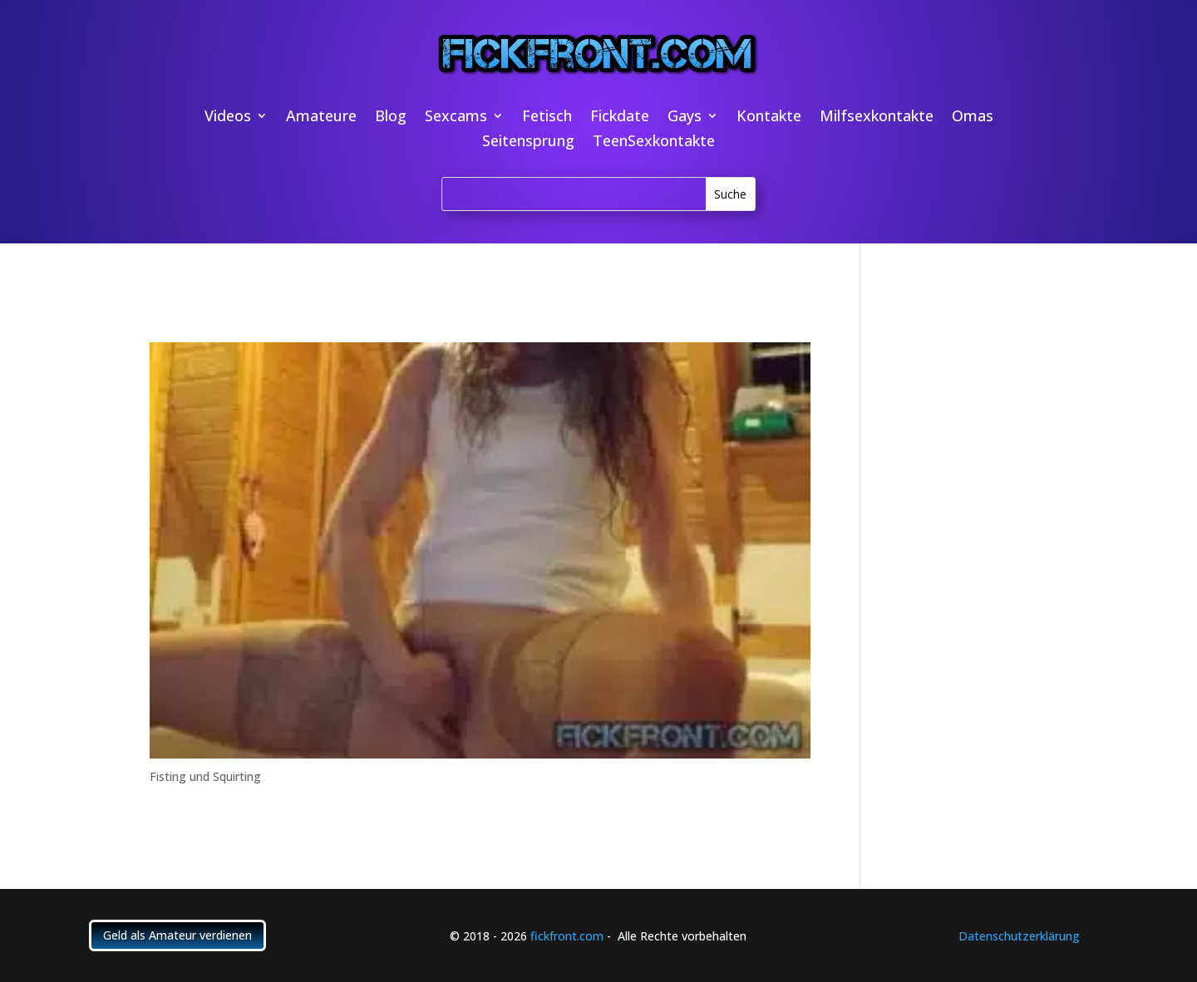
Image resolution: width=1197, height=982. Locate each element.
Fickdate (619, 117)
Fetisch (547, 117)
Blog (390, 117)
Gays (684, 117)
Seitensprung (528, 142)
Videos (227, 117)
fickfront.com (566, 936)
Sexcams (456, 117)
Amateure (321, 117)
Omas (972, 117)
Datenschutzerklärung (1019, 936)
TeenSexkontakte (654, 142)
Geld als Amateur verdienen (177, 935)
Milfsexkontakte (876, 117)
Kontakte (768, 117)
